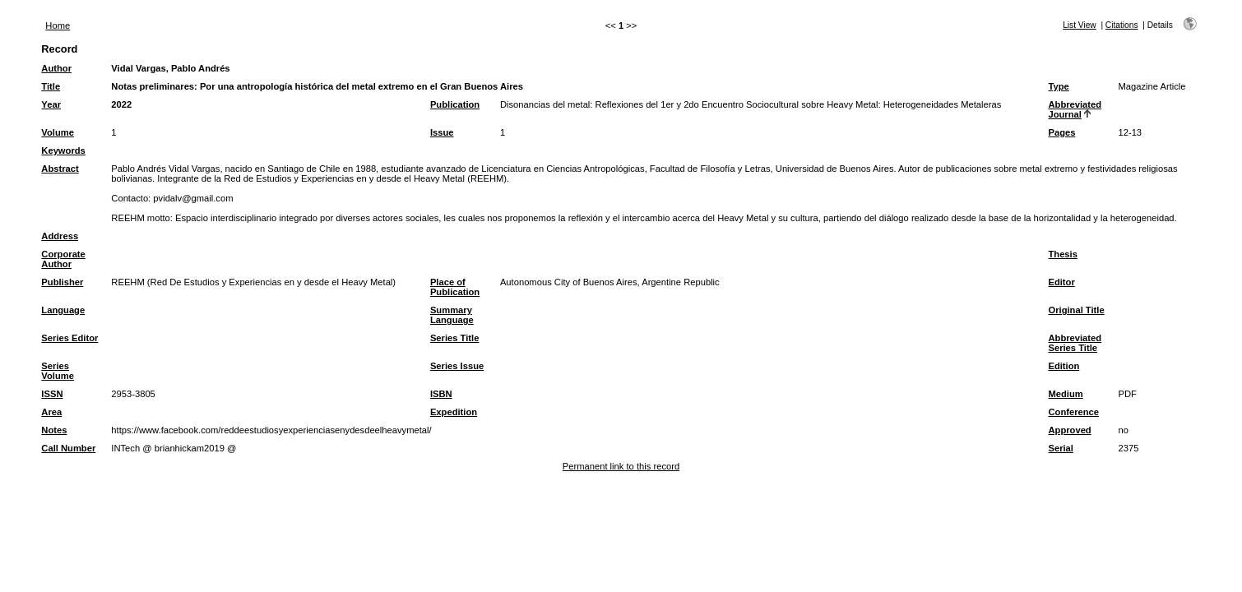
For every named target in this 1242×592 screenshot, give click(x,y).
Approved (1069, 430)
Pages (1061, 132)
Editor (1061, 282)
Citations (1121, 25)
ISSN (52, 394)
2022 (121, 104)
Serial (1060, 448)
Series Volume (57, 371)
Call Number (68, 448)
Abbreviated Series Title (1074, 343)
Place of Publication (455, 287)
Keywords (63, 150)
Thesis (1062, 254)
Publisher (62, 282)
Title (50, 86)
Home (57, 25)
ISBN (441, 394)
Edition (1063, 366)
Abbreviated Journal (1074, 109)
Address (59, 236)
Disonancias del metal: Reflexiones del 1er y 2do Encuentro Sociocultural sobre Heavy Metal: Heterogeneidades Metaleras (750, 104)
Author (56, 68)
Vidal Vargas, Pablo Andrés (170, 68)
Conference (1073, 412)
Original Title (1076, 310)
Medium (1065, 394)
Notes (54, 430)
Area (51, 412)
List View (1079, 25)
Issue (442, 132)
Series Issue (457, 366)
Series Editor (69, 338)
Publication (455, 104)
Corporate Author (63, 259)
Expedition (453, 412)
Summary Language (452, 315)
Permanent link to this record (621, 466)
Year (51, 104)
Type (1058, 86)
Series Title (455, 338)
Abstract (59, 168)
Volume (57, 132)
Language (63, 310)
